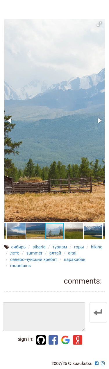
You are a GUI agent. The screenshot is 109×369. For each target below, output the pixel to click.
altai (72, 253)
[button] (99, 24)
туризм (59, 247)
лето (14, 253)
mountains (20, 265)
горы (79, 247)
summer (34, 253)
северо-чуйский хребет (33, 259)
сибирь (18, 247)
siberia (39, 247)
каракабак (74, 259)
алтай (55, 253)
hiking (97, 247)
